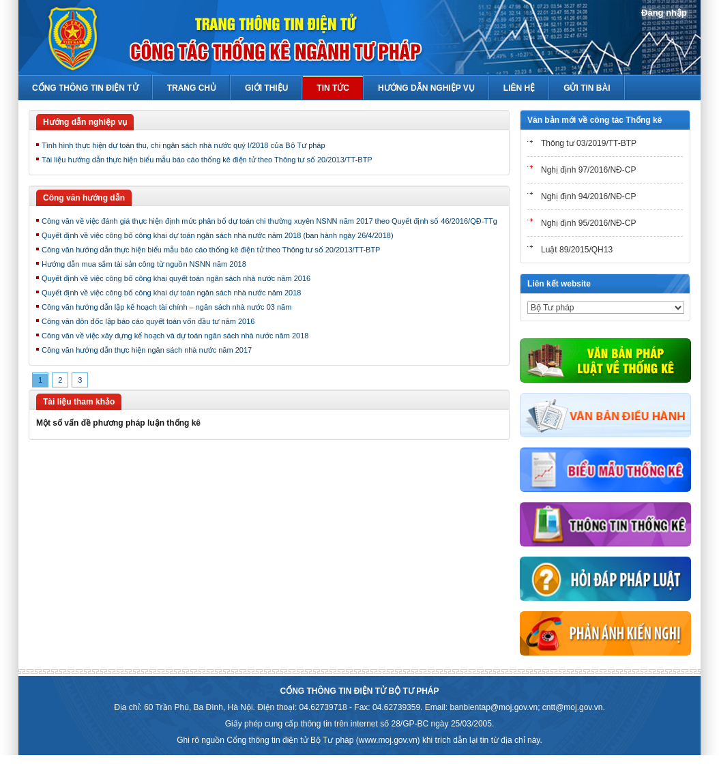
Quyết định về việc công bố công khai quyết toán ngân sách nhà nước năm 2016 (176, 278)
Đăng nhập (664, 13)
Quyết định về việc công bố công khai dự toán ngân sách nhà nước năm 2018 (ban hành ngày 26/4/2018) (218, 235)
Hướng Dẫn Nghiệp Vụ (426, 88)
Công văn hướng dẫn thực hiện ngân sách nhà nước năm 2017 (147, 350)
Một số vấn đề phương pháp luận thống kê (118, 423)
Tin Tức (333, 88)
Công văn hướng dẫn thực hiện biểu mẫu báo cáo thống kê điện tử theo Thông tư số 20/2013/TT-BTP (211, 250)
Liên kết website (559, 284)
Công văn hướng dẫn (84, 198)
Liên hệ (519, 88)
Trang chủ (191, 88)
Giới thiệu (266, 88)
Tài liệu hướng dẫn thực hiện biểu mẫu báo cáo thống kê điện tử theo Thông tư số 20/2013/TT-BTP (207, 160)
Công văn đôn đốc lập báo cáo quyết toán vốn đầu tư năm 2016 (148, 321)
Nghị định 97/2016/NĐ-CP (588, 170)
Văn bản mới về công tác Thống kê (594, 120)
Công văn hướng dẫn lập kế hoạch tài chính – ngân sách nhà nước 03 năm (166, 307)
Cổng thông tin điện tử (85, 88)
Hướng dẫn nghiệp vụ (85, 122)
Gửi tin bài (586, 88)
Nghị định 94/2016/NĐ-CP (588, 196)
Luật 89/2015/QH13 (577, 249)
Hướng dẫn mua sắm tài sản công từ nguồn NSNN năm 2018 (144, 264)
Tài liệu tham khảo (79, 402)
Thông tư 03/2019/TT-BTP (588, 143)
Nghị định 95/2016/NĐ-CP (588, 223)
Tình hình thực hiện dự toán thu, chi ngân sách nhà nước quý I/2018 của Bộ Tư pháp (183, 145)
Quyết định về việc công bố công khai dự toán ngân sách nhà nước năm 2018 (171, 293)
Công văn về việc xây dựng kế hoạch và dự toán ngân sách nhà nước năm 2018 (175, 336)
